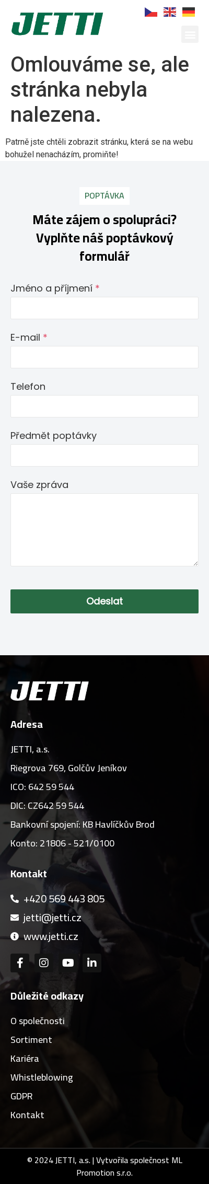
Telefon (27, 386)
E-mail (29, 337)
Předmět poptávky (53, 435)
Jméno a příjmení (55, 288)
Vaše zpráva (39, 484)
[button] (190, 34)
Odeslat (104, 601)
